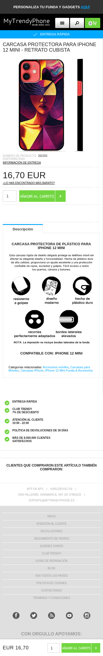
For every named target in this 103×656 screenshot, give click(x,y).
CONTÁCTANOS (51, 590)
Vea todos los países (51, 575)
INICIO (51, 516)
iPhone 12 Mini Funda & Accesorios (69, 370)
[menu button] (62, 23)
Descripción (23, 229)
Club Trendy (51, 553)
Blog (51, 568)
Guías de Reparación (52, 560)
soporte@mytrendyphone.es (51, 500)
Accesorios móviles (56, 367)
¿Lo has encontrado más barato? (29, 183)
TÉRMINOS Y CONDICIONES (51, 597)
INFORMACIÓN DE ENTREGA (22, 162)
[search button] (77, 23)
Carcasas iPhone (31, 370)
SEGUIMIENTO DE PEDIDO (51, 538)
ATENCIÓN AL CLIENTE (51, 523)
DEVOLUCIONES (51, 531)
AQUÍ (85, 7)
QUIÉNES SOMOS (51, 546)
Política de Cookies (51, 583)
